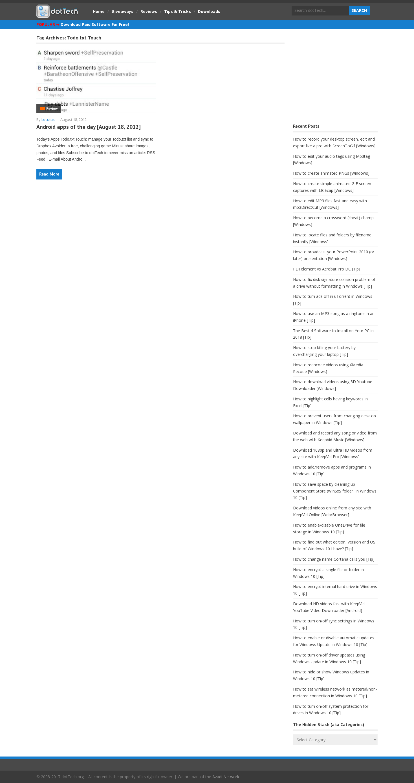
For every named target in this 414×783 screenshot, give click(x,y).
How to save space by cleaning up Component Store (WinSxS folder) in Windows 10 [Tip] (334, 491)
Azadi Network (225, 776)
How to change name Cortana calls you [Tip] (334, 559)
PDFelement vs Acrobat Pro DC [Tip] (326, 269)
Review (52, 108)
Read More (49, 174)
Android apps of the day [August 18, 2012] (88, 126)
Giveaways (122, 11)
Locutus (48, 119)
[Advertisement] (335, 78)
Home (99, 11)
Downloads (209, 11)
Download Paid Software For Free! (95, 24)
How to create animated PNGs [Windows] (331, 173)
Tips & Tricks (177, 11)
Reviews (148, 11)
